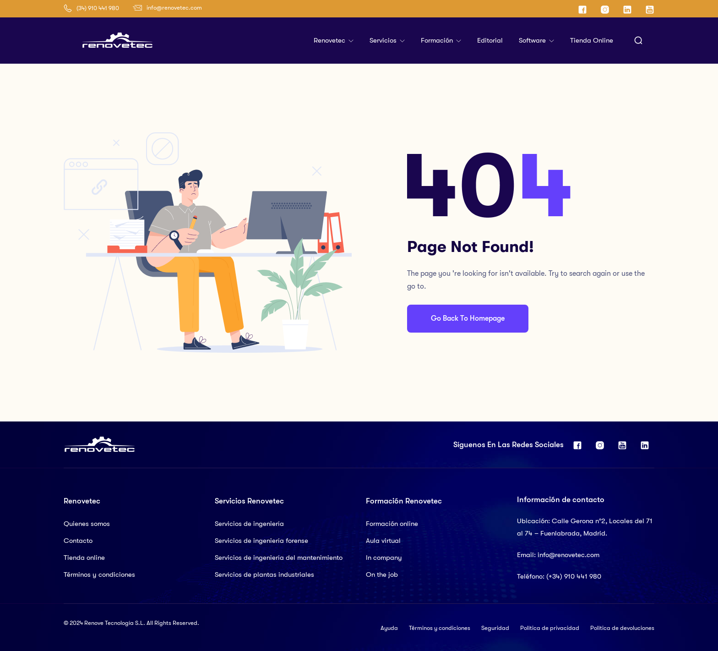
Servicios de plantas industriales (264, 574)
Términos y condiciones (99, 574)
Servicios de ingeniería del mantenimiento (279, 557)
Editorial (490, 40)
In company (384, 557)
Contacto (78, 540)
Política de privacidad (549, 627)
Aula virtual (383, 540)
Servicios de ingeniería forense (261, 540)
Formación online (392, 524)
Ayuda (389, 627)
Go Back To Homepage (468, 318)
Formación (438, 40)
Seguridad (495, 627)
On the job (382, 574)
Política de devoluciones (622, 627)
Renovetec (330, 40)
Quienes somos (87, 524)
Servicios (384, 40)
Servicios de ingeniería (249, 524)
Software (533, 40)
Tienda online (591, 40)
